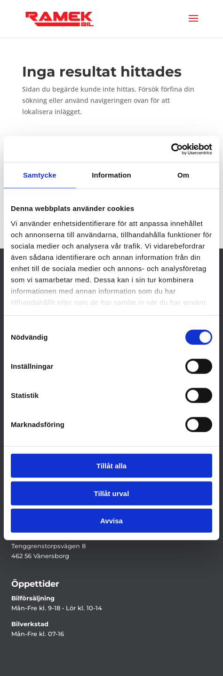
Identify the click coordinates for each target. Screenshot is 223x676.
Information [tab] (111, 175)
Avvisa (111, 521)
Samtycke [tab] (39, 175)
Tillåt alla (111, 466)
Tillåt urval (111, 493)
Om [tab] (183, 175)
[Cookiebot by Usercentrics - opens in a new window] (171, 149)
